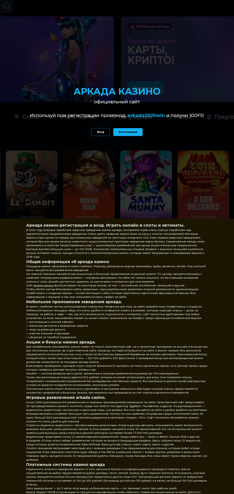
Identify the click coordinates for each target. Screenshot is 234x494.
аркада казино (43, 285)
